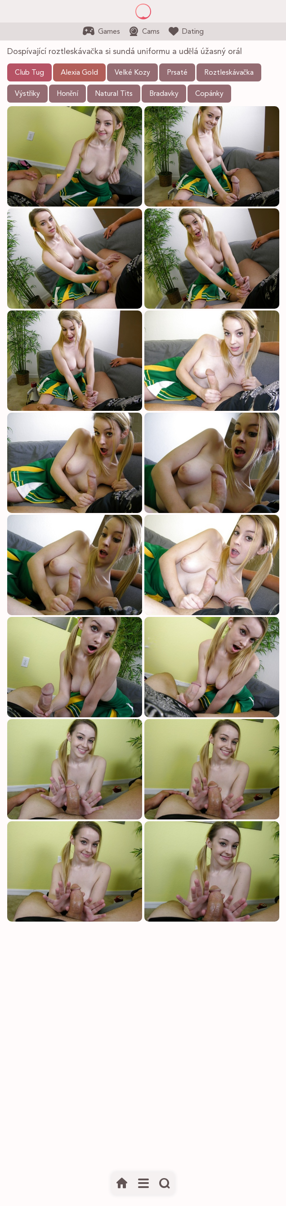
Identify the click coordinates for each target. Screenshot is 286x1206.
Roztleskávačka (229, 72)
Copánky (209, 94)
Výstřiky (27, 94)
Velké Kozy (132, 72)
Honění (67, 94)
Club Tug (29, 72)
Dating (186, 31)
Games (101, 31)
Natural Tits (114, 94)
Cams (144, 31)
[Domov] (122, 1183)
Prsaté (177, 72)
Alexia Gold (79, 72)
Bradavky (164, 94)
